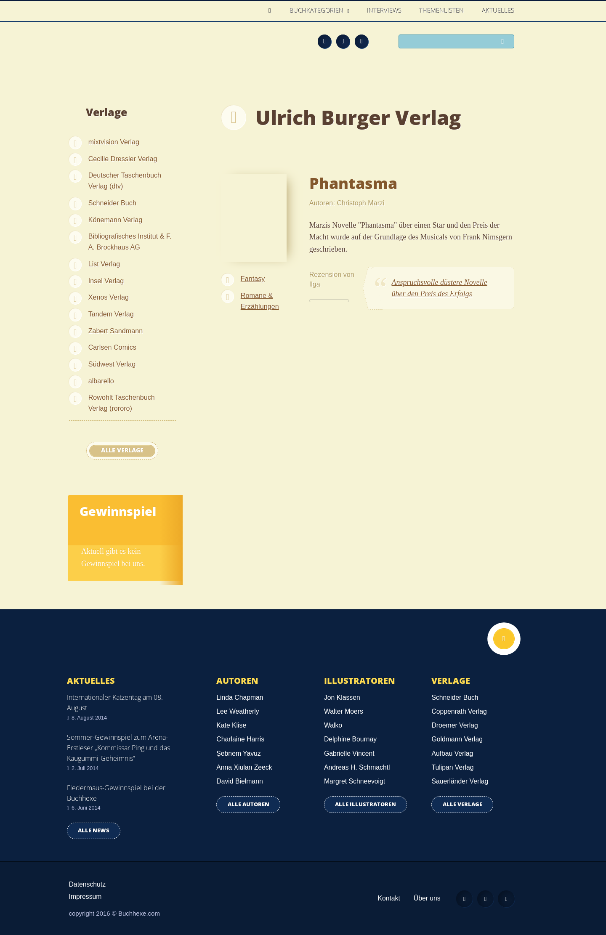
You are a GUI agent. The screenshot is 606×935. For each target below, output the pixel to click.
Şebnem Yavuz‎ (238, 753)
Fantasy (253, 278)
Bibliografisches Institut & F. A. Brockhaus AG (130, 241)
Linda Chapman (239, 697)
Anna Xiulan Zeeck (244, 767)
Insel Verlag (106, 280)
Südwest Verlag (112, 364)
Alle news (93, 830)
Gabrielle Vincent (349, 753)
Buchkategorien (318, 10)
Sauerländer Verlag (459, 781)
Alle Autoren (248, 804)
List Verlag (104, 264)
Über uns (425, 898)
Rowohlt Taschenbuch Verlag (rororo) (121, 402)
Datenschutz (87, 884)
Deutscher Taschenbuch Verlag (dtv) (124, 180)
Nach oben (504, 639)
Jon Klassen (342, 697)
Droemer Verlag (454, 725)
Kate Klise (231, 725)
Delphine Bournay (350, 739)
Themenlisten (442, 10)
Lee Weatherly (237, 711)
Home (272, 10)
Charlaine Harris (240, 739)
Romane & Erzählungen (260, 301)
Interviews (384, 10)
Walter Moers (343, 711)
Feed (324, 41)
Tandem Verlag (111, 314)
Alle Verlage (122, 450)
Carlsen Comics (112, 347)
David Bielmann (239, 781)
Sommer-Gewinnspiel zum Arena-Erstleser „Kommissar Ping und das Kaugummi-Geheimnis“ (118, 748)
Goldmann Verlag (457, 739)
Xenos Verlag (108, 297)
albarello (101, 381)
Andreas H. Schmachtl (357, 767)
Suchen (505, 42)
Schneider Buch (112, 203)
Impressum (85, 896)
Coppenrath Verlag (458, 711)
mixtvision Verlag (113, 142)
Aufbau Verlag (452, 753)
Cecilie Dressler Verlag (122, 158)
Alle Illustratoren (365, 804)
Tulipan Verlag (452, 767)
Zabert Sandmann (115, 331)
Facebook (343, 41)
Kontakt (387, 898)
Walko (333, 725)
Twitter (361, 41)
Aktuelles (498, 10)
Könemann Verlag (115, 219)
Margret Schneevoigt (354, 781)
